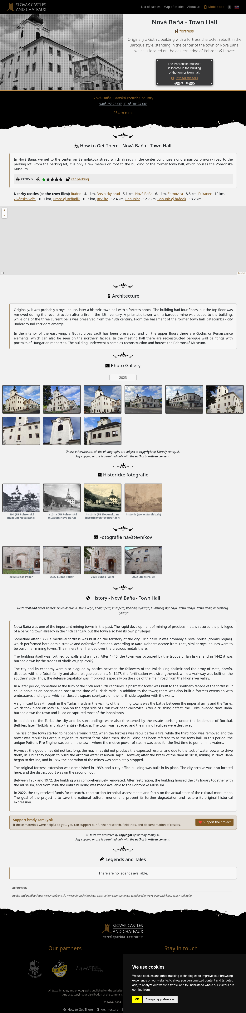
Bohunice (132, 199)
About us (193, 7)
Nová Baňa (143, 193)
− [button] (4, 215)
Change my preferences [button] (160, 999)
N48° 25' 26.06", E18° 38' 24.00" (123, 104)
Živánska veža (25, 199)
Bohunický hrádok (171, 199)
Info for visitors (187, 78)
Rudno (76, 193)
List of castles (150, 7)
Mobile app (213, 7)
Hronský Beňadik (66, 199)
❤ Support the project (214, 822)
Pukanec (205, 193)
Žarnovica (175, 193)
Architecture (110, 1009)
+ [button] (4, 210)
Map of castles (174, 7)
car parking (80, 179)
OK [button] (137, 999)
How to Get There (80, 1009)
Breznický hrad (108, 193)
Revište (102, 199)
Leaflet (241, 273)
